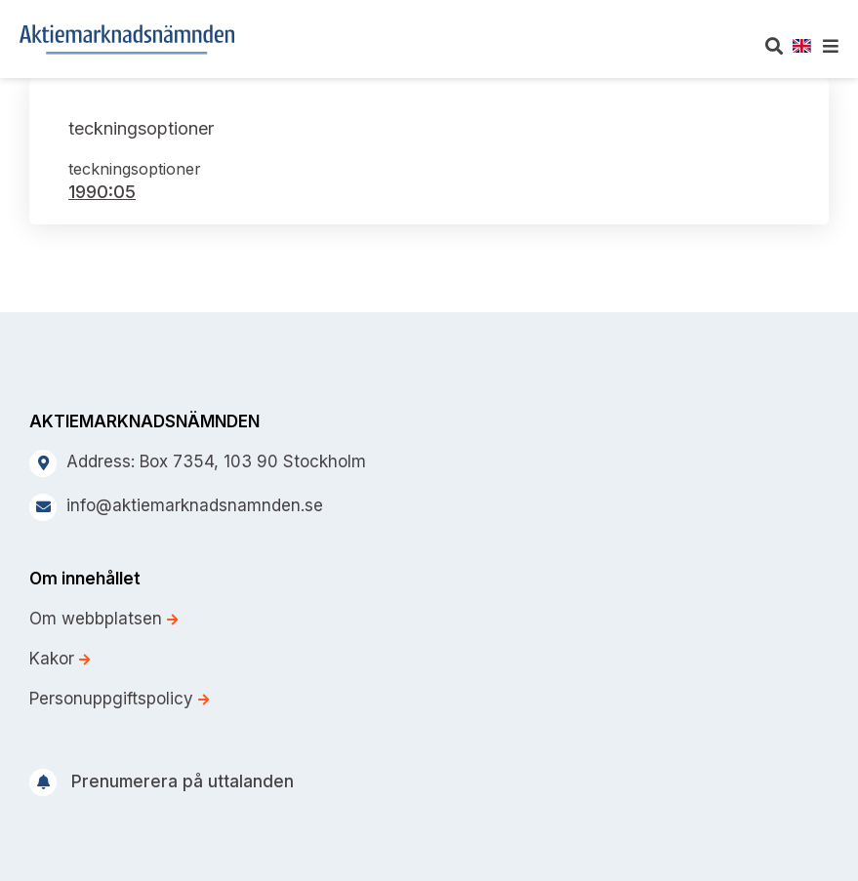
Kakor (59, 658)
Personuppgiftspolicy (119, 698)
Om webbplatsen (103, 618)
